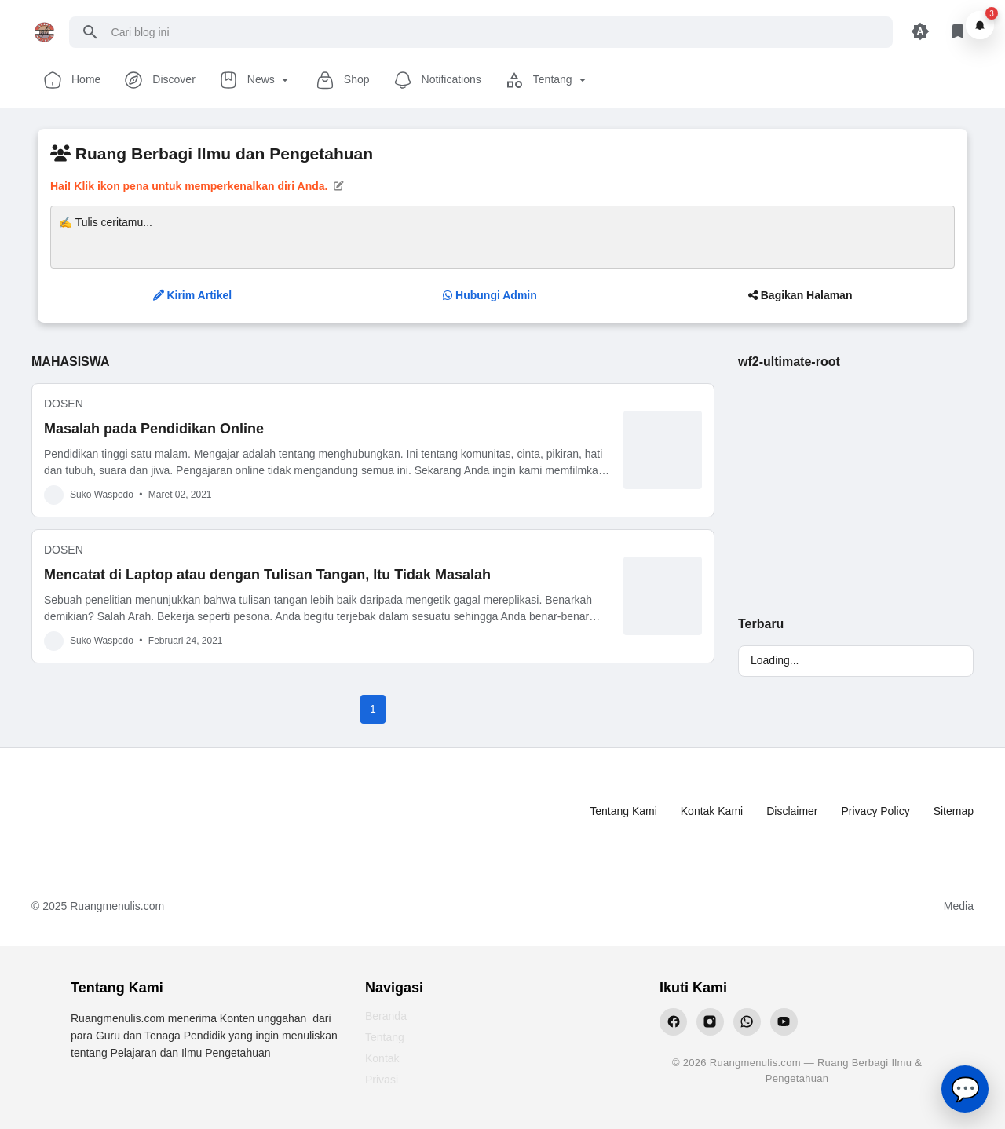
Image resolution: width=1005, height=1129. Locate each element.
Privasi (381, 1079)
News (255, 80)
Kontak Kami (712, 811)
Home (71, 80)
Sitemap (954, 811)
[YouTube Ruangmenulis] (784, 1022)
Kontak (382, 1058)
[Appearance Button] (920, 32)
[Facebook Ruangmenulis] (673, 1022)
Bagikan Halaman (800, 295)
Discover (159, 80)
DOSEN (63, 403)
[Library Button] (958, 32)
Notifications (437, 80)
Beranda (386, 1016)
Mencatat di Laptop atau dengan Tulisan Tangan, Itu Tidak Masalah (267, 575)
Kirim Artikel (192, 295)
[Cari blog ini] (496, 32)
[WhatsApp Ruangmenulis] (747, 1022)
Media (959, 906)
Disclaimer (791, 811)
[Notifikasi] (980, 25)
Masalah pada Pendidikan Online (154, 429)
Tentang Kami (623, 811)
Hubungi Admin (490, 295)
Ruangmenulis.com (117, 906)
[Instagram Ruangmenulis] (710, 1022)
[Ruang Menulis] (95, 811)
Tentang (547, 80)
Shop (343, 80)
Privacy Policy (876, 811)
